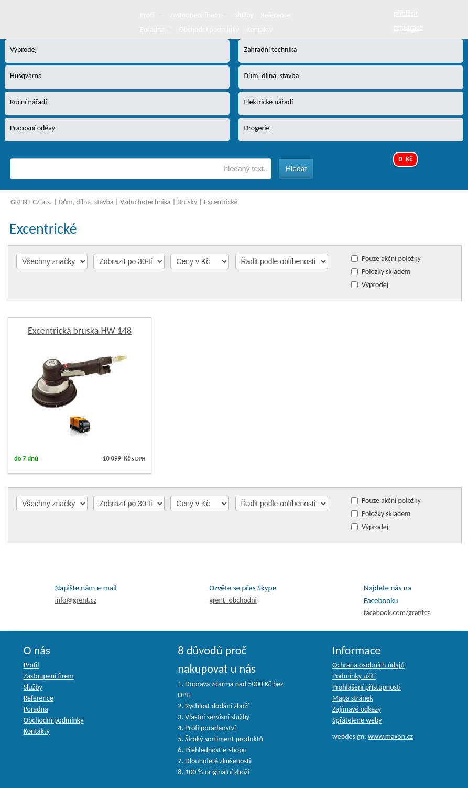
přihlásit (406, 13)
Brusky (187, 202)
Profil (151, 14)
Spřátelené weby (357, 720)
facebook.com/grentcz (397, 612)
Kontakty (259, 29)
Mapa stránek (352, 698)
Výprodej (375, 284)
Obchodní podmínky (209, 29)
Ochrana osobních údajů (368, 665)
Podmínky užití (354, 676)
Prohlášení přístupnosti (366, 687)
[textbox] (140, 168)
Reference (276, 14)
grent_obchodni (232, 600)
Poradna (155, 29)
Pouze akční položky (391, 258)
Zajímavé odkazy (356, 709)
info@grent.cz (76, 600)
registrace (408, 27)
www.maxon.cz (390, 736)
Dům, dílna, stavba (86, 202)
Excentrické (220, 202)
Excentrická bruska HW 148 (80, 330)
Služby (243, 14)
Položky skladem (386, 271)
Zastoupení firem (198, 14)
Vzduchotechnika (145, 202)
